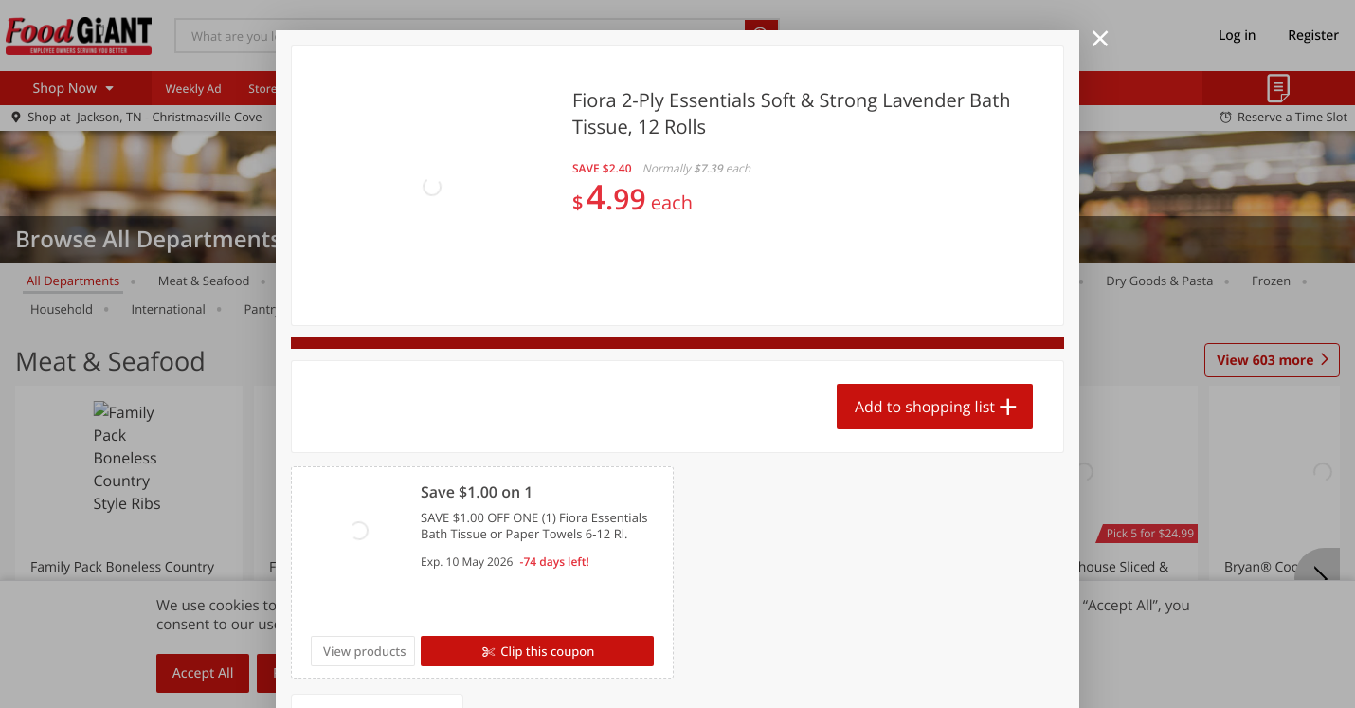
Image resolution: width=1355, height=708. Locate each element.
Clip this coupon (545, 651)
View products (364, 651)
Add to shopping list (925, 406)
